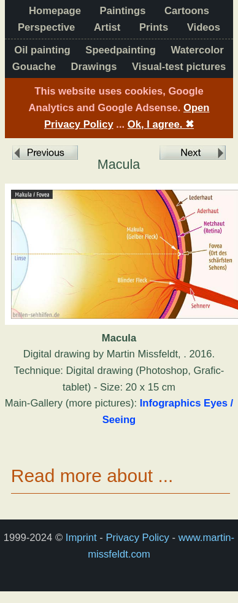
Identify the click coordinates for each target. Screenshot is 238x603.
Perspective (46, 27)
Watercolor (197, 50)
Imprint (81, 537)
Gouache (34, 66)
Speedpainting (120, 50)
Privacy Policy (137, 537)
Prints (153, 27)
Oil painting (42, 50)
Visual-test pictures (179, 66)
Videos (203, 27)
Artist (107, 27)
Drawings (94, 66)
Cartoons (186, 11)
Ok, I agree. (161, 124)
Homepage (55, 11)
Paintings (123, 11)
